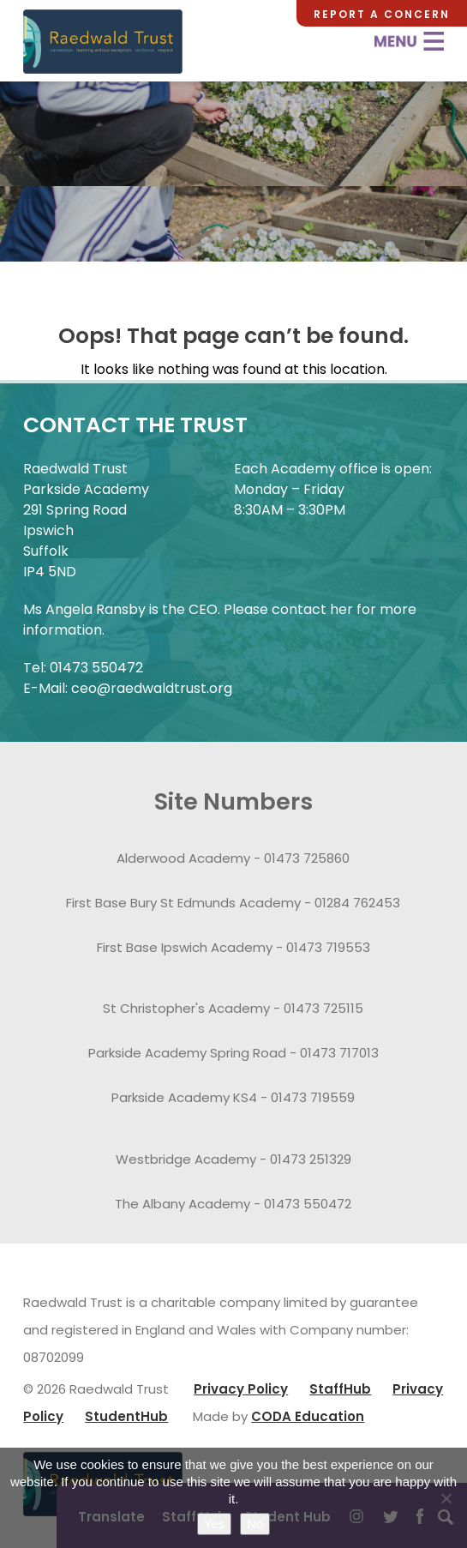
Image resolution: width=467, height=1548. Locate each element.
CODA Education (307, 1416)
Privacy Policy (241, 1389)
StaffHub (340, 1389)
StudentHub (126, 1416)
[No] (445, 1498)
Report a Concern (382, 14)
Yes (214, 1523)
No (255, 1523)
